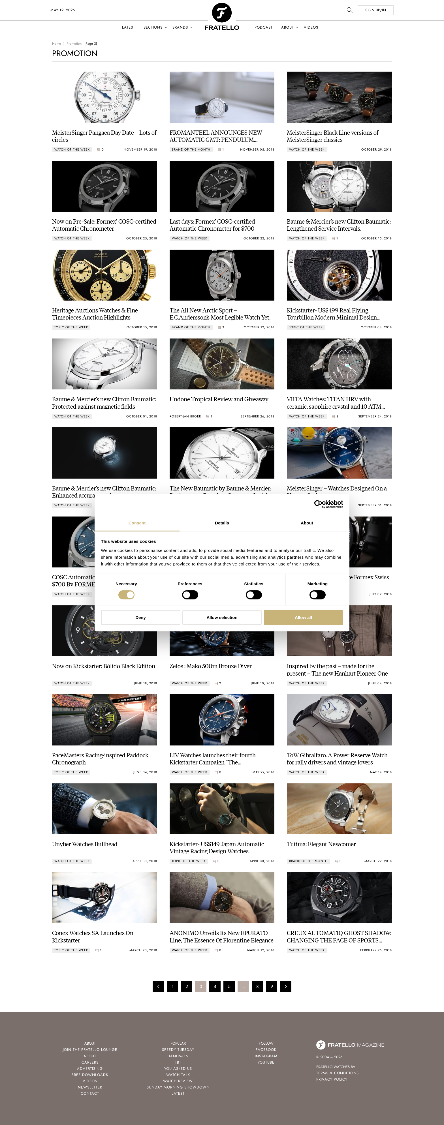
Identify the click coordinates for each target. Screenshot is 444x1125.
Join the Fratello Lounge (90, 1049)
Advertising (90, 1068)
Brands (180, 27)
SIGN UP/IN (375, 10)
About (287, 27)
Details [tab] (222, 522)
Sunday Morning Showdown (178, 1087)
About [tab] (307, 522)
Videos (311, 27)
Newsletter (90, 1087)
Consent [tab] (137, 522)
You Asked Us (178, 1068)
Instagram (266, 1056)
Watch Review (178, 1081)
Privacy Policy (331, 1079)
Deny (140, 617)
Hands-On (178, 1056)
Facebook (266, 1049)
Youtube (266, 1062)
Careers (90, 1062)
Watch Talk (178, 1074)
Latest (128, 27)
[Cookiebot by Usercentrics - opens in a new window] (318, 504)
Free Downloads (90, 1074)
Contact (90, 1093)
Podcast (264, 27)
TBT (178, 1062)
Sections (153, 27)
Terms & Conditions (337, 1073)
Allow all (303, 617)
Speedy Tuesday (178, 1049)
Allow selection (221, 617)
